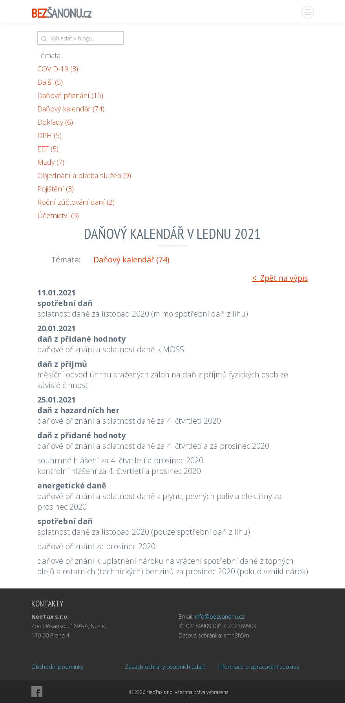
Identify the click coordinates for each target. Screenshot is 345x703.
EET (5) (47, 148)
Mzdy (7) (50, 162)
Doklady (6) (55, 122)
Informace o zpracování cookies (258, 666)
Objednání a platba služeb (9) (84, 175)
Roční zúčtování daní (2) (76, 202)
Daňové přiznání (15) (70, 95)
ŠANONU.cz (61, 13)
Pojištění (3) (55, 188)
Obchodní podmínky (57, 666)
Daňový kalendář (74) (70, 108)
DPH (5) (49, 135)
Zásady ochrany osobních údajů (165, 666)
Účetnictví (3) (58, 215)
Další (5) (50, 82)
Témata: (49, 55)
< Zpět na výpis (280, 278)
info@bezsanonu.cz (220, 616)
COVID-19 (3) (57, 68)
